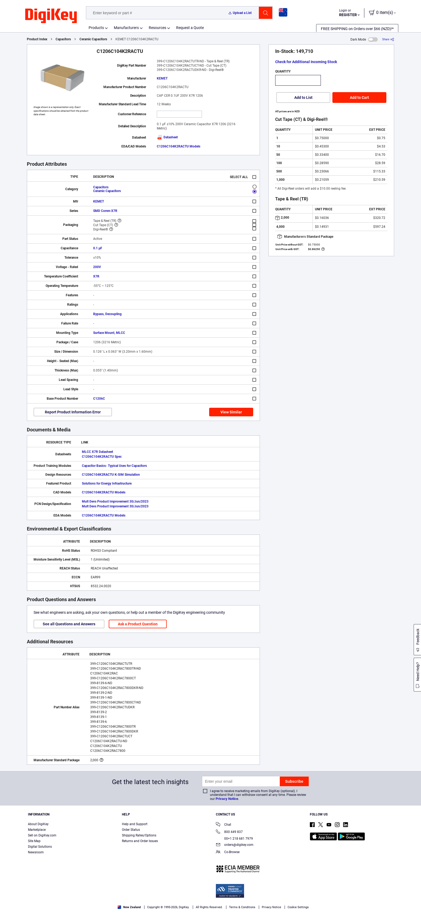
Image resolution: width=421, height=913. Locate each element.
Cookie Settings (298, 907)
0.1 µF (97, 248)
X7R (96, 276)
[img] (51, 16)
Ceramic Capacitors (93, 39)
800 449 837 (229, 832)
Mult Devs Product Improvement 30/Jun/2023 (115, 501)
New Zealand (129, 907)
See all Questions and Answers (69, 624)
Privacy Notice (227, 799)
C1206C (99, 398)
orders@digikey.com (234, 845)
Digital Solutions (40, 847)
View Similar (231, 412)
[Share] (388, 39)
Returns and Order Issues (140, 841)
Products (96, 28)
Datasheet (167, 137)
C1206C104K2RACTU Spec (102, 457)
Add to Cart (359, 97)
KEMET (162, 78)
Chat (223, 825)
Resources (157, 28)
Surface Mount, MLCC (109, 333)
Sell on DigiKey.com (42, 835)
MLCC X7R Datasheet (97, 452)
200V (97, 267)
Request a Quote (190, 28)
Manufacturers (126, 28)
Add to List (303, 97)
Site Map (34, 841)
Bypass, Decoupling (107, 314)
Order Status (131, 830)
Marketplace (37, 830)
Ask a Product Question (138, 624)
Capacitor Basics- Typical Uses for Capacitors (114, 466)
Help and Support (134, 824)
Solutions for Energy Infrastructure (107, 483)
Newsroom (36, 852)
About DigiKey (38, 824)
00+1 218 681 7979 (234, 838)
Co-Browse (227, 852)
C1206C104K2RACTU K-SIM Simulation (111, 475)
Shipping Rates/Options (139, 835)
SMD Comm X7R (105, 211)
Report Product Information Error (73, 412)
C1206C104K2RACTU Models (178, 146)
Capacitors (63, 39)
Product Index (37, 39)
